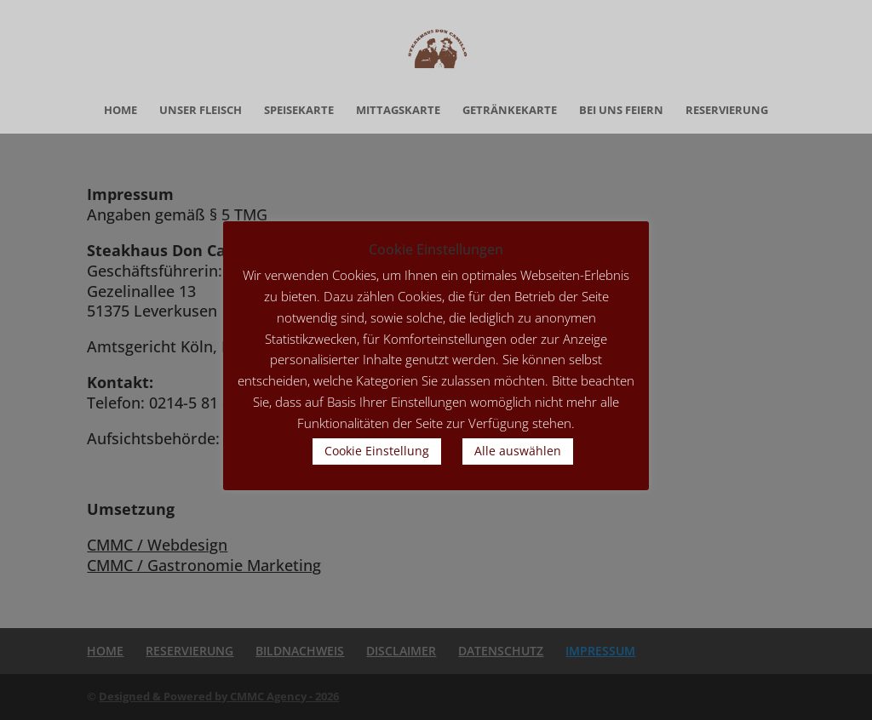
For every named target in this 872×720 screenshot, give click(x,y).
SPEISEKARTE (299, 110)
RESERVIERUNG (727, 110)
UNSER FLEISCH (200, 110)
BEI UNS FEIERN (621, 110)
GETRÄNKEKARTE (509, 110)
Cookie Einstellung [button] (376, 451)
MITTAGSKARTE (398, 110)
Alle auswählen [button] (517, 451)
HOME (120, 110)
